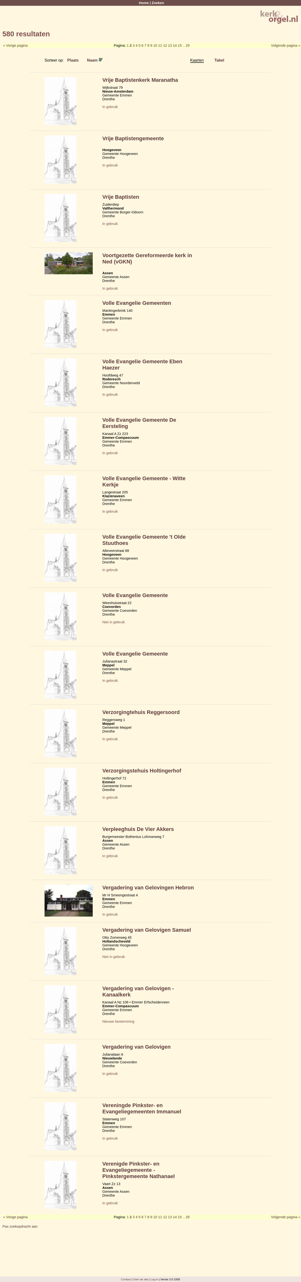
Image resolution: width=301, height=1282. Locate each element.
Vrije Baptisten (120, 197)
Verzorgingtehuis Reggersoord (141, 712)
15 (180, 45)
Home (144, 3)
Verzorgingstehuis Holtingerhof (141, 771)
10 (155, 45)
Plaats (73, 60)
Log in (154, 1279)
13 (170, 45)
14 (175, 45)
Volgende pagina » (285, 45)
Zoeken (158, 3)
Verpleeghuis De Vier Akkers (138, 829)
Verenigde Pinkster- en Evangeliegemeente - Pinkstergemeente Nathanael (138, 1170)
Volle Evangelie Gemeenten (136, 303)
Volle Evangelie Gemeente (135, 595)
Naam (94, 60)
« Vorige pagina (15, 45)
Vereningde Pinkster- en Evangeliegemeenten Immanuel (141, 1108)
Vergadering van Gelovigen (136, 1047)
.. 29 (186, 45)
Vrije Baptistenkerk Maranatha (140, 80)
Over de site (140, 1279)
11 (160, 45)
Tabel (219, 60)
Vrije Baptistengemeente (133, 138)
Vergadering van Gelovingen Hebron (148, 888)
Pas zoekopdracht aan (20, 1226)
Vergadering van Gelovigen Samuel (146, 930)
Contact (126, 1279)
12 (165, 45)
